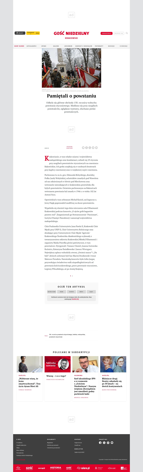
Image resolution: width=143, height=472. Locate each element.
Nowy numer (19, 46)
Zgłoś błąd (21, 459)
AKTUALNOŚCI (31, 46)
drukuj (93, 147)
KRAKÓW (75, 334)
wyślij (96, 147)
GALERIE (56, 46)
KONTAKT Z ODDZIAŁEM (83, 46)
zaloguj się (118, 33)
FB (87, 147)
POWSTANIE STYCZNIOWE (55, 337)
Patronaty (99, 46)
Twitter (90, 147)
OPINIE (43, 46)
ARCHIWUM (68, 46)
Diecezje (111, 46)
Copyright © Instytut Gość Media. (106, 459)
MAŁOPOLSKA (81, 334)
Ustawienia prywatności (53, 448)
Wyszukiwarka (126, 33)
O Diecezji (123, 46)
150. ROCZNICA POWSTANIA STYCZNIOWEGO (60, 334)
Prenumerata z (30, 33)
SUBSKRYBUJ (106, 33)
